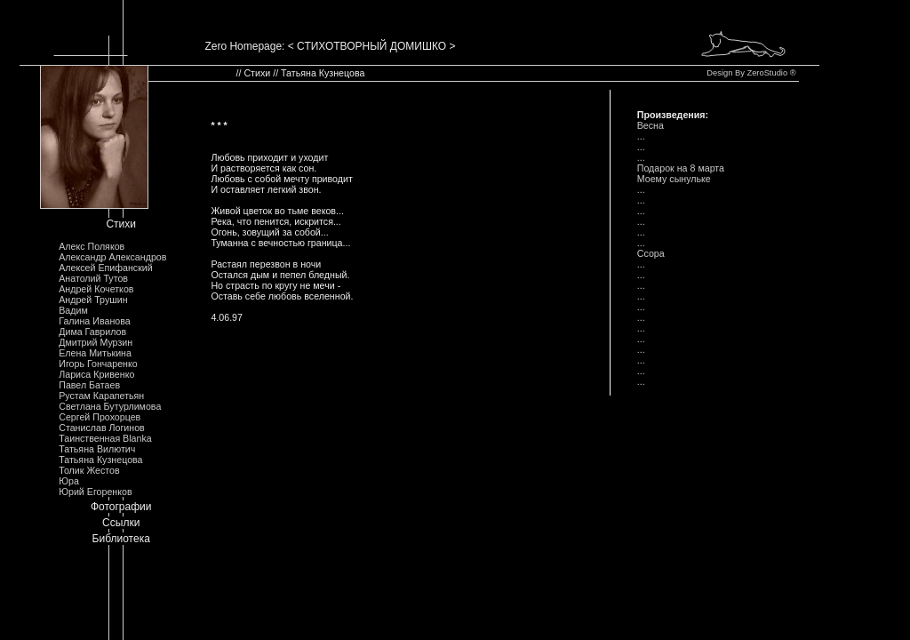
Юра (69, 481)
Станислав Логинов (102, 427)
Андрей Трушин (93, 299)
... (641, 136)
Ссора (651, 253)
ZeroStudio (766, 72)
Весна (650, 125)
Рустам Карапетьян (101, 395)
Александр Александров (112, 257)
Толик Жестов (89, 470)
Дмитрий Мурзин (95, 342)
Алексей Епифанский (106, 267)
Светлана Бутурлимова (110, 406)
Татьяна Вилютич (97, 449)
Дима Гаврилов (92, 331)
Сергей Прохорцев (99, 417)
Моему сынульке (674, 178)
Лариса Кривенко (96, 374)
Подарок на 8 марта (680, 168)
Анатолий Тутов (93, 278)
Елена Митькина (95, 353)
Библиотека (121, 538)
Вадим (73, 310)
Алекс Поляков (91, 246)
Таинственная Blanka (105, 438)
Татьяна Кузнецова (100, 459)
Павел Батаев (89, 385)
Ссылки (121, 522)
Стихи (121, 224)
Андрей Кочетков (96, 289)
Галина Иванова (94, 321)
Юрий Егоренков (95, 491)
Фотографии (121, 506)
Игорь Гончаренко (98, 363)
